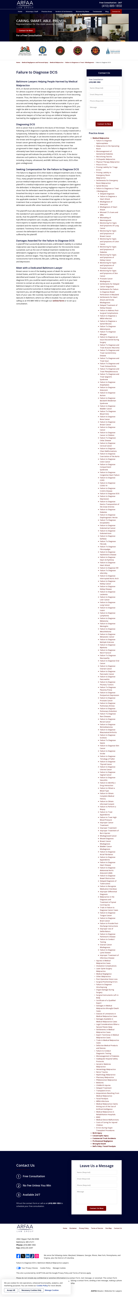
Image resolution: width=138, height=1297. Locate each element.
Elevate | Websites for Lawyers (106, 1291)
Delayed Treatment (104, 1088)
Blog (107, 12)
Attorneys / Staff (32, 12)
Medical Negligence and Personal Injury (35, 62)
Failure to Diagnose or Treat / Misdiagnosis (79, 62)
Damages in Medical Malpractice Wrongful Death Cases (107, 1008)
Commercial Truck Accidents (104, 1138)
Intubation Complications (106, 966)
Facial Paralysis (102, 1098)
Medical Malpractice (56, 62)
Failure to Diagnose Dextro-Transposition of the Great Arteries (109, 504)
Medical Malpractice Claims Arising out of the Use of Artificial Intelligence (107, 1106)
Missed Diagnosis (107, 838)
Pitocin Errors (101, 164)
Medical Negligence (104, 974)
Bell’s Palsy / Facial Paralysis (104, 1146)
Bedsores (100, 1082)
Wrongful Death (99, 1144)
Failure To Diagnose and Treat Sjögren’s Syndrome (109, 377)
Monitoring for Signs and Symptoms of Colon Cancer (109, 241)
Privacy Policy (84, 1228)
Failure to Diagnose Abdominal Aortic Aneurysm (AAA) (107, 870)
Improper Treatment (108, 828)
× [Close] (69, 1281)
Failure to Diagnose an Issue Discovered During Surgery (109, 339)
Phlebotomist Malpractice (106, 1080)
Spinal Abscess (102, 186)
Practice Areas (47, 12)
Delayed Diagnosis (107, 194)
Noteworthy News (82, 12)
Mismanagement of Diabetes (107, 1056)
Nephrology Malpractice (105, 1075)
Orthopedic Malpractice (105, 159)
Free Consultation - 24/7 (110, 2)
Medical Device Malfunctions (107, 1120)
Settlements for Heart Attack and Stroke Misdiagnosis (108, 300)
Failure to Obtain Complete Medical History (107, 796)
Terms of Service (97, 1228)
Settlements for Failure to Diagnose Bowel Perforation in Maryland (109, 292)
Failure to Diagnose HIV (109, 568)
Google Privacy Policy (60, 1273)
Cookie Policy (45, 1268)
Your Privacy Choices (27, 1268)
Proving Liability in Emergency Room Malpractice (103, 175)
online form (58, 300)
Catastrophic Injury (100, 1136)
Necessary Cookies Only (31, 1290)
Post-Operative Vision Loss (107, 979)
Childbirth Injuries (103, 1085)
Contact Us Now (26, 30)
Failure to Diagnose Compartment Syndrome (107, 467)
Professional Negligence (103, 1141)
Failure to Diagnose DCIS (109, 493)
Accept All (11, 1290)
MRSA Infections (102, 1101)
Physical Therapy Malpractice (107, 162)
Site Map (108, 1228)
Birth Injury (97, 1133)
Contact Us (116, 12)
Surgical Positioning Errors (106, 982)
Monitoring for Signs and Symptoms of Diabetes (108, 249)
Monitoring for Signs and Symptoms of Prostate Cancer (108, 265)
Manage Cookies (59, 1268)
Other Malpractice (103, 976)
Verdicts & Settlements (63, 12)
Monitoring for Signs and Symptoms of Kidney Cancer (108, 257)
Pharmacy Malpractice (105, 1077)
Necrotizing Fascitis (104, 156)
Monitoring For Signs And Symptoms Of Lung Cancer (109, 225)
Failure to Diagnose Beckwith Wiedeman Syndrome (108, 401)
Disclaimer (73, 1228)
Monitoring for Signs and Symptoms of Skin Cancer (109, 273)
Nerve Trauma (102, 1072)
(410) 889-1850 (112, 6)
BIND (98, 1117)
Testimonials (97, 12)
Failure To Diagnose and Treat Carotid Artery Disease (109, 353)
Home (20, 12)
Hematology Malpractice (106, 1069)
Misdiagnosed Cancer (108, 836)
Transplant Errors (103, 1090)
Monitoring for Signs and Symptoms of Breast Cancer (108, 233)
